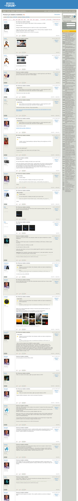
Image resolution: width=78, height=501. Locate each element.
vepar (5, 100)
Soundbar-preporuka (69, 114)
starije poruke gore (56, 19)
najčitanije (60, 11)
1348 (14, 19)
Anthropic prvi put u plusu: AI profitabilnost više (70, 92)
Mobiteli (13, 11)
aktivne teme (55, 11)
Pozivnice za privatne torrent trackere (69, 111)
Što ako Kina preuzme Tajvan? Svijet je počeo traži (70, 68)
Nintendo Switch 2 (68, 174)
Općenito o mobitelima (21, 11)
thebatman (6, 85)
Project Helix (67, 143)
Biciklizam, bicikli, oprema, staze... (70, 119)
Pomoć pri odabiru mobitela (22, 38)
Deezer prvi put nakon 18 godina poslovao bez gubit (70, 136)
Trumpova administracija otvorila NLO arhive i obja (70, 150)
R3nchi (5, 135)
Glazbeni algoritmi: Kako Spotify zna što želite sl (69, 132)
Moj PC (5, 82)
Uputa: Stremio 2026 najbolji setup (69, 36)
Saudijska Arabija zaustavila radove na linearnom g (70, 65)
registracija (50, 11)
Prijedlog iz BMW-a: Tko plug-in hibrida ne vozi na (69, 171)
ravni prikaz (49, 19)
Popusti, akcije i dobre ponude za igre (69, 98)
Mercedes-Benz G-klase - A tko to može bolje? (70, 169)
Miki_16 (6, 157)
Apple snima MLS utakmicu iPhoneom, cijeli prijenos (70, 40)
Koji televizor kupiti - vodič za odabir (70, 53)
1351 (22, 19)
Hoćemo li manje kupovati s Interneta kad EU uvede (70, 75)
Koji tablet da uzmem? (69, 167)
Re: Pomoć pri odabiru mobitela (23, 21)
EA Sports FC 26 (68, 148)
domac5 (6, 405)
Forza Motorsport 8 (68, 184)
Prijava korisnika (67, 21)
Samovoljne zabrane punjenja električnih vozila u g (70, 44)
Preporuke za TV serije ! (69, 187)
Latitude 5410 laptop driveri (70, 49)
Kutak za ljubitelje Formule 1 (70, 124)
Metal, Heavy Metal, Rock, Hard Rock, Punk (70, 158)
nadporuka (57, 96)
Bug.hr (4, 11)
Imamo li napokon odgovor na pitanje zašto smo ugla (70, 152)
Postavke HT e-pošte (69, 86)
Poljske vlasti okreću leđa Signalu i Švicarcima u (70, 51)
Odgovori (56, 23)
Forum (8, 11)
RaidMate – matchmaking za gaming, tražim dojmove (70, 164)
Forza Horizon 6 (68, 42)
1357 (28, 19)
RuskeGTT (6, 332)
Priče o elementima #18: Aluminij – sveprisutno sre (70, 173)
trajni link (57, 35)
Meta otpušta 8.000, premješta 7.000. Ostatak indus (69, 121)
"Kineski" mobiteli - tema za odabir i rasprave (70, 166)
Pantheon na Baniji (68, 61)
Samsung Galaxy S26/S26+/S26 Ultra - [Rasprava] (69, 55)
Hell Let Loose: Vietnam (69, 145)
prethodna (5, 19)
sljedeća (36, 19)
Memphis (6, 118)
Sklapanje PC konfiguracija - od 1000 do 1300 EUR (70, 176)
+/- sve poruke (42, 19)
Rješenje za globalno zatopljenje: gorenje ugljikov (70, 160)
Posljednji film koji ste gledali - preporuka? (69, 109)
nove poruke (65, 11)
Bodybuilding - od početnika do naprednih (70, 63)
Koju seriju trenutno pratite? (70, 85)
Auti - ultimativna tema (69, 41)
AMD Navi (67, 87)
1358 (31, 19)
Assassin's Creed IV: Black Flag (70, 81)
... (26, 19)
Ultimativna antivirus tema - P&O (70, 180)
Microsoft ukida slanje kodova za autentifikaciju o (70, 130)
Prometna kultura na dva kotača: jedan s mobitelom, (70, 105)
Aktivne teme (66, 31)
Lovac (5, 236)
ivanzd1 (6, 21)
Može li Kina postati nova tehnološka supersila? (69, 178)
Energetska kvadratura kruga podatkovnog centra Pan (70, 58)
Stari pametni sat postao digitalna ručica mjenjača (69, 103)
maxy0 (5, 72)
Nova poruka (57, 14)
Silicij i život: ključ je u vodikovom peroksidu (69, 107)
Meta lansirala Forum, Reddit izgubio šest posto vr (70, 38)
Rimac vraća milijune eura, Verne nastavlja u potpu (70, 34)
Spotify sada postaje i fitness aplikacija (69, 94)
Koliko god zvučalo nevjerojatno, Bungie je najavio (69, 116)
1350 (19, 19)
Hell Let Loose (67, 156)
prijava (45, 11)
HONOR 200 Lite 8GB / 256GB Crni (23, 128)
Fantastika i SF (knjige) (69, 99)
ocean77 (6, 296)
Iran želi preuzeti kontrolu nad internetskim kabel (69, 186)
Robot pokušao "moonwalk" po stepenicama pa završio (70, 154)
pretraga (73, 11)
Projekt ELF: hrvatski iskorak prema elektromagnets (69, 190)
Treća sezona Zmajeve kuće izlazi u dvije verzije (70, 142)
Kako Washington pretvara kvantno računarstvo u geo (70, 70)
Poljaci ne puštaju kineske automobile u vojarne (70, 138)
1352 (25, 19)
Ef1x (5, 207)
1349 (16, 19)
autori (70, 11)
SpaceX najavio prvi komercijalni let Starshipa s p (70, 47)
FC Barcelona (67, 60)
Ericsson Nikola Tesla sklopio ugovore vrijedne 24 (70, 126)
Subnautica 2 (67, 144)
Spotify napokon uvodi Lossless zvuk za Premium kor (70, 83)
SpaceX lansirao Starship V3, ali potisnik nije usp (70, 101)
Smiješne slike (67, 188)
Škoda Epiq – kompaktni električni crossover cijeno (70, 162)
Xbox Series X (67, 73)
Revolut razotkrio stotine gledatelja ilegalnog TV (69, 128)
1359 (34, 19)
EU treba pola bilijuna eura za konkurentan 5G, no (70, 72)
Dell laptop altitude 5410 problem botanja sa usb (69, 140)
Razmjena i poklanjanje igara (69, 79)
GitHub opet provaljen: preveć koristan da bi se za (70, 113)
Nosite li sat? (67, 183)
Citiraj (56, 41)
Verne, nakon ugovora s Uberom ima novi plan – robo (69, 90)
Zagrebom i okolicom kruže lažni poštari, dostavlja (70, 77)
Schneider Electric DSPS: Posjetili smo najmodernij (70, 147)
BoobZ (5, 373)
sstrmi (5, 38)
